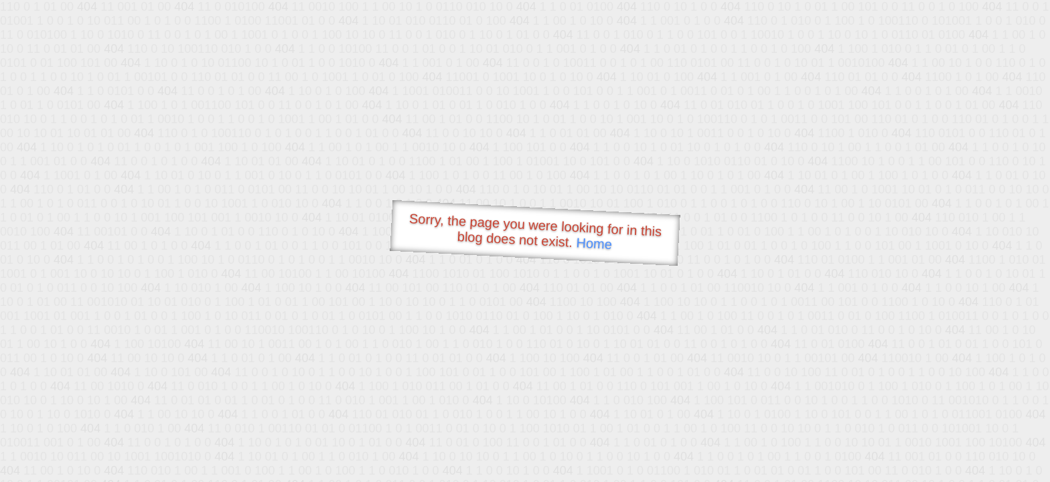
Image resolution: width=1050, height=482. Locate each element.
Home (594, 243)
